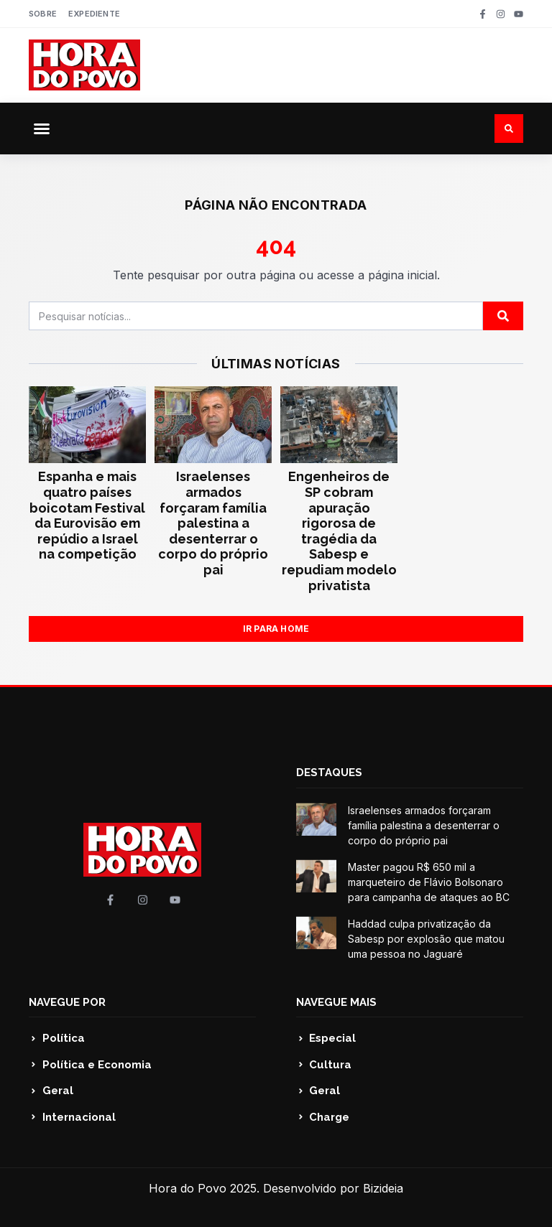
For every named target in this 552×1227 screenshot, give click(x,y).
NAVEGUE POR (67, 1002)
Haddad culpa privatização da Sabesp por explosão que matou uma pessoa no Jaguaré (426, 939)
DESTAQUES (329, 772)
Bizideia (383, 1188)
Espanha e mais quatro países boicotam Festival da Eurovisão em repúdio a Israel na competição (87, 515)
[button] (42, 128)
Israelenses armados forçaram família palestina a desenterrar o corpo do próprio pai (213, 523)
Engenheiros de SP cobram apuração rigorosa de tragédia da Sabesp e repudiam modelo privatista (339, 530)
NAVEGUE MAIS (336, 1002)
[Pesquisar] (503, 316)
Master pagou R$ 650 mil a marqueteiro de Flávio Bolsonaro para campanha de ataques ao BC (429, 882)
